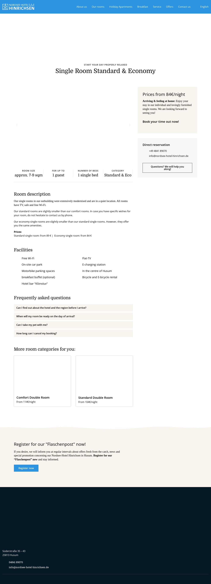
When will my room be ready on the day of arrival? (45, 316)
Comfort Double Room (32, 397)
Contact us (184, 6)
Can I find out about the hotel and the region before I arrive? (51, 307)
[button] (16, 125)
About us (81, 6)
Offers (169, 6)
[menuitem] (202, 7)
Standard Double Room (95, 398)
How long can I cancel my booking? (36, 333)
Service (157, 6)
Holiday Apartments (120, 6)
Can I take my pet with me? (31, 325)
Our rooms (98, 6)
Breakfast (142, 6)
